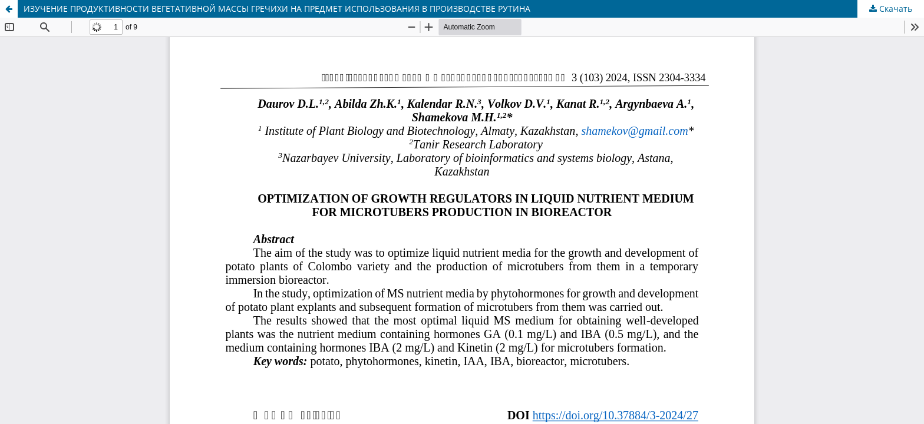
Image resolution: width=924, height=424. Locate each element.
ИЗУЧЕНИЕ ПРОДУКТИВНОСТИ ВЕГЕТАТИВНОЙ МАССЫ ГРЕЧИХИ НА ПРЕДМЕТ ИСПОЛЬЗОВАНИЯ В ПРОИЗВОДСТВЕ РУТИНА (277, 8)
